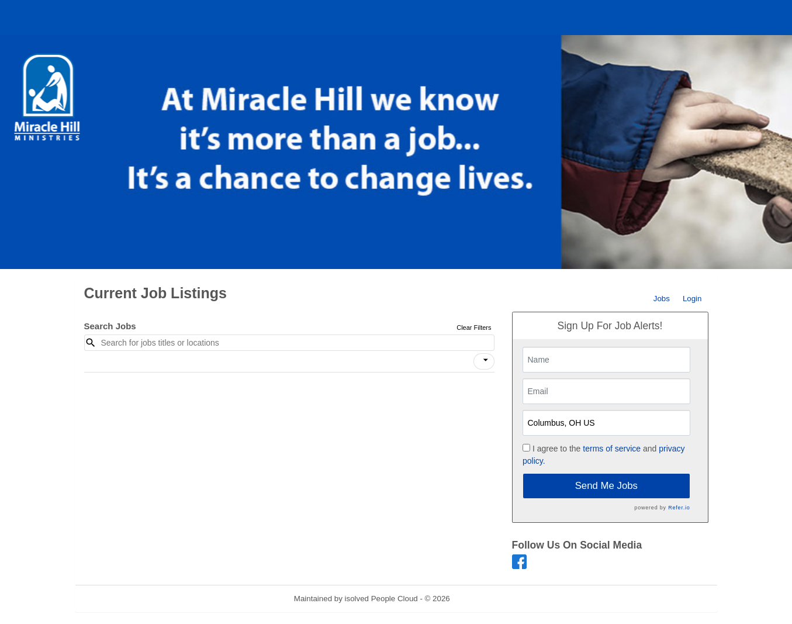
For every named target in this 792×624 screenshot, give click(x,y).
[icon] (486, 360)
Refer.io (679, 508)
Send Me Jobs (606, 485)
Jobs (661, 298)
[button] (483, 361)
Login (692, 298)
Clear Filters (473, 327)
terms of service (612, 448)
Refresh (484, 598)
